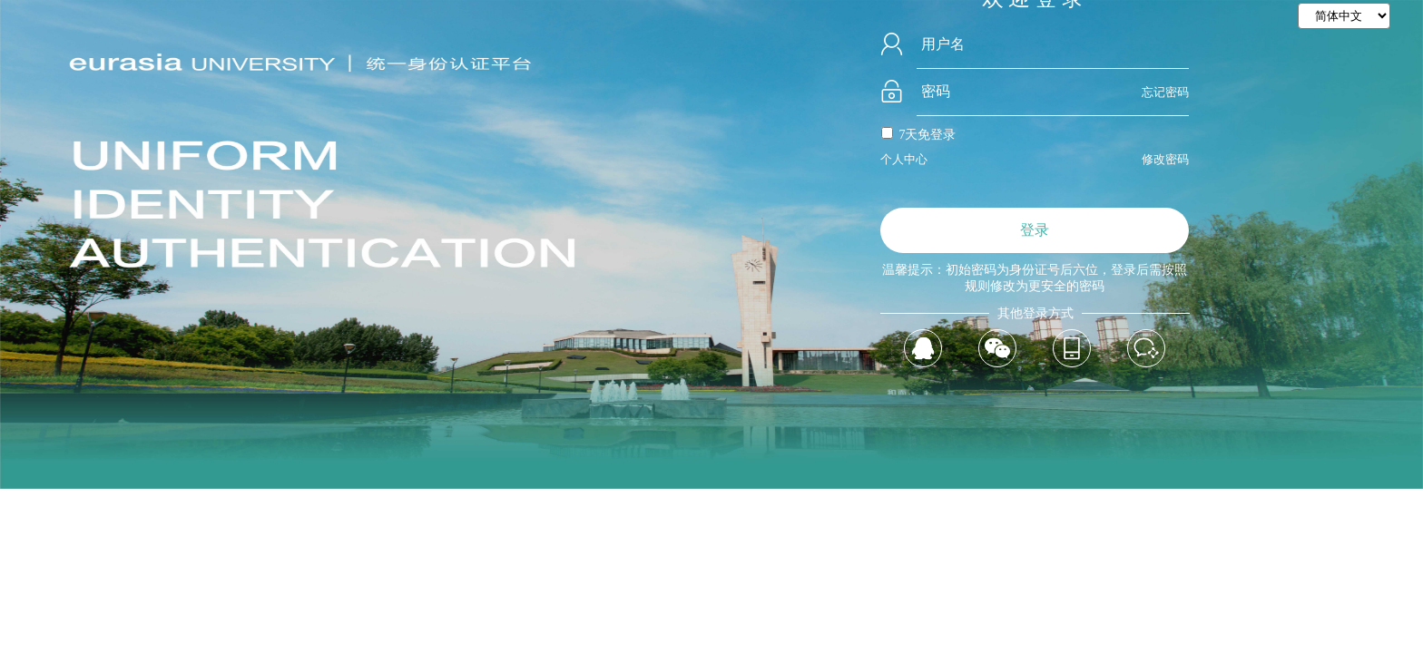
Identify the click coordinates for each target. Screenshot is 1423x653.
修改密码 (1165, 159)
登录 (1034, 230)
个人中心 (903, 159)
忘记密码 (1165, 92)
